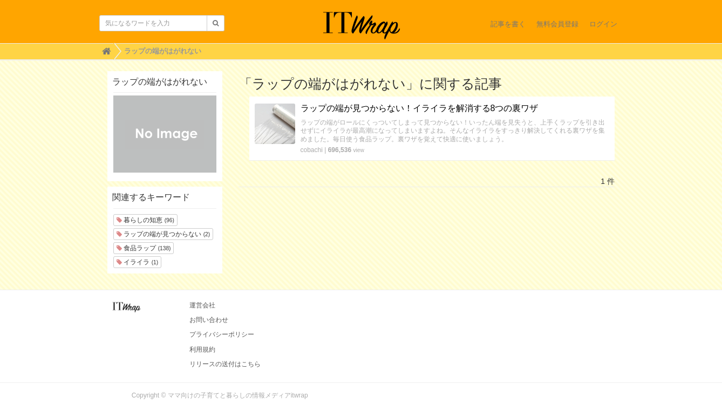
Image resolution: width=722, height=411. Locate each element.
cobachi (312, 150)
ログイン (603, 24)
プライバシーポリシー (221, 334)
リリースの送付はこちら (225, 364)
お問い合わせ (208, 320)
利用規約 (202, 349)
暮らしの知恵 (145, 220)
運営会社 (202, 305)
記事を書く (508, 24)
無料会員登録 (557, 24)
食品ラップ (144, 248)
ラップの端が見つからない (163, 234)
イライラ (137, 262)
